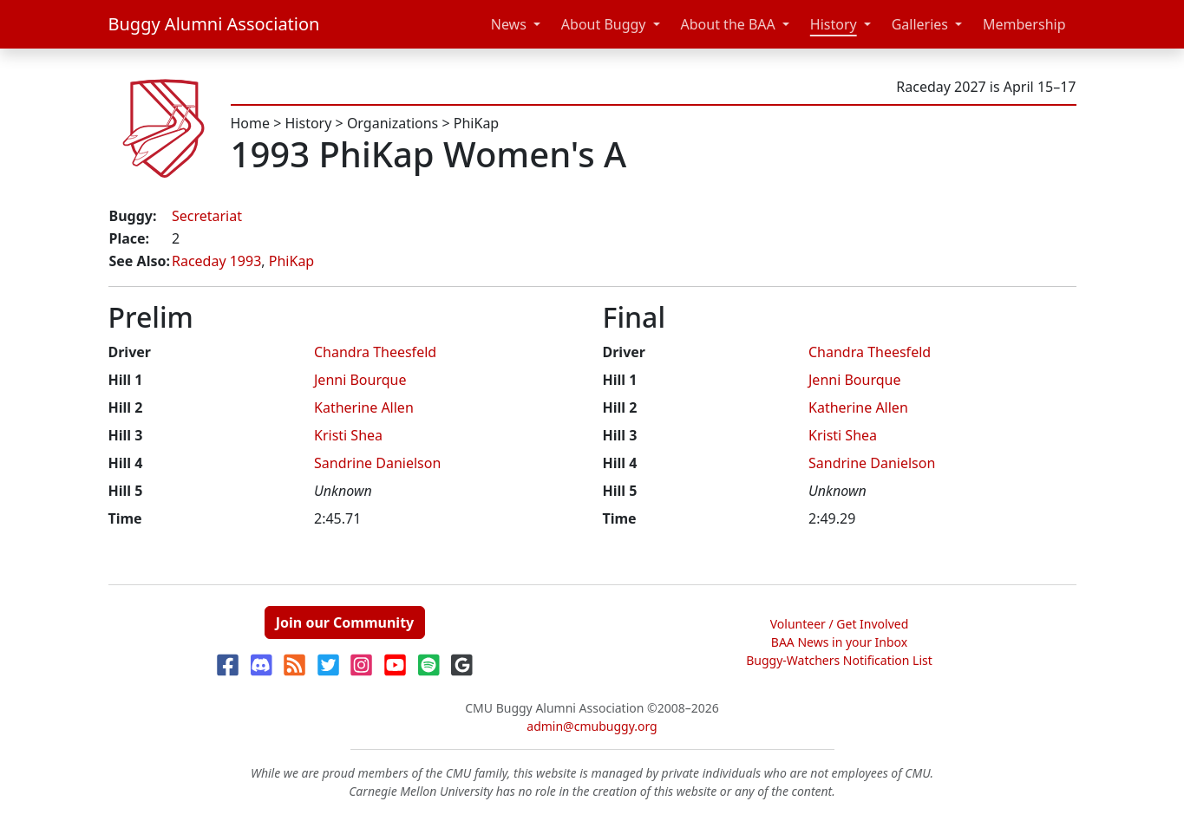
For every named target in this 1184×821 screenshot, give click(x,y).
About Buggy (603, 24)
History (833, 24)
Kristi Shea (348, 435)
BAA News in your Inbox (839, 642)
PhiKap (476, 123)
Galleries (920, 24)
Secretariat (207, 215)
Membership (1024, 24)
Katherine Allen (364, 407)
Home (251, 123)
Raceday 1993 (216, 260)
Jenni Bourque (360, 379)
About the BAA (728, 24)
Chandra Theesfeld (375, 352)
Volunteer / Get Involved (839, 624)
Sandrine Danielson (377, 462)
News (509, 24)
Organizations (392, 123)
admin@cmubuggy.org (592, 726)
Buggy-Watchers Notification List (839, 660)
